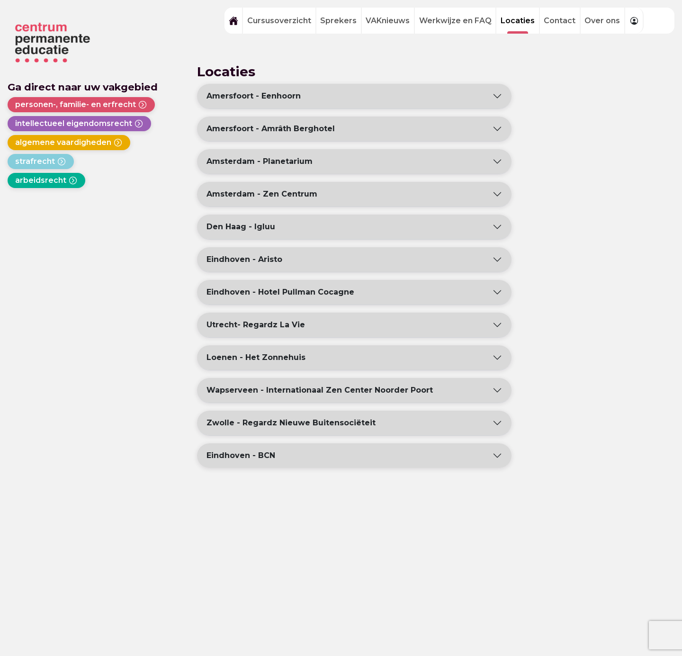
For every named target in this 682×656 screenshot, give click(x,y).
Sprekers (338, 20)
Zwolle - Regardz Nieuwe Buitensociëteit (291, 422)
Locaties (518, 20)
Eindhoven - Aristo (244, 259)
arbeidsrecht (46, 180)
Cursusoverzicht (279, 20)
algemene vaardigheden (69, 142)
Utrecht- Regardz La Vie (255, 324)
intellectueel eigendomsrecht (79, 123)
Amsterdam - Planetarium (259, 161)
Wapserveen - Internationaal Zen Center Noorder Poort (319, 390)
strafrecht (40, 161)
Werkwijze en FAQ (455, 20)
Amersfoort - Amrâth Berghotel (270, 128)
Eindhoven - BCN (240, 455)
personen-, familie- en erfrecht (81, 104)
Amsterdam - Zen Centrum (261, 193)
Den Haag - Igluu (240, 226)
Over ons (602, 20)
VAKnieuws (388, 20)
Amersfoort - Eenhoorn (253, 95)
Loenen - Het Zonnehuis (255, 357)
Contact (559, 20)
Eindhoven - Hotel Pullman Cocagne (280, 292)
